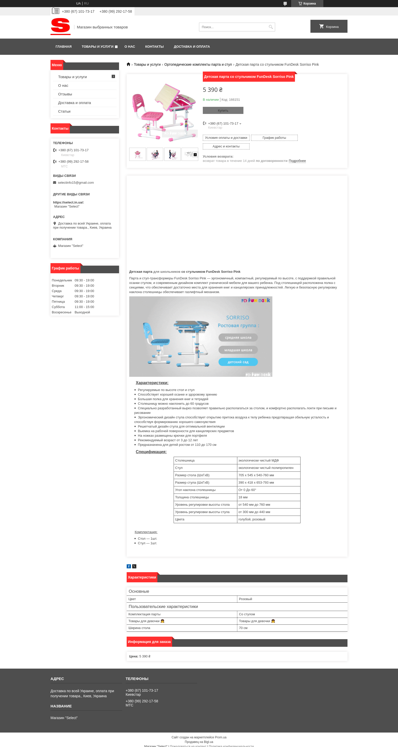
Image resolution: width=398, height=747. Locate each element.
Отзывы (65, 94)
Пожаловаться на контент (188, 742)
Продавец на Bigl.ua (199, 737)
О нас (130, 46)
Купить (223, 110)
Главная (64, 46)
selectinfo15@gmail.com (76, 182)
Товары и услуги (97, 46)
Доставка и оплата (192, 46)
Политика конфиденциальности (231, 742)
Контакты (154, 46)
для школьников (166, 267)
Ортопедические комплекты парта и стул (198, 64)
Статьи (64, 111)
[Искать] (270, 27)
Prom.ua (220, 733)
